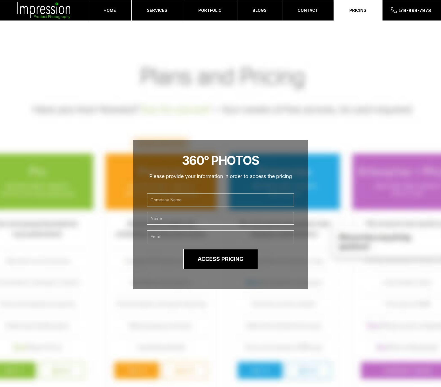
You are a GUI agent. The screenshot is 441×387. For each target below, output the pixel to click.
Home (110, 10)
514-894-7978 (415, 10)
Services (157, 10)
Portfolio (210, 10)
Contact (308, 10)
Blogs (260, 10)
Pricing (357, 10)
